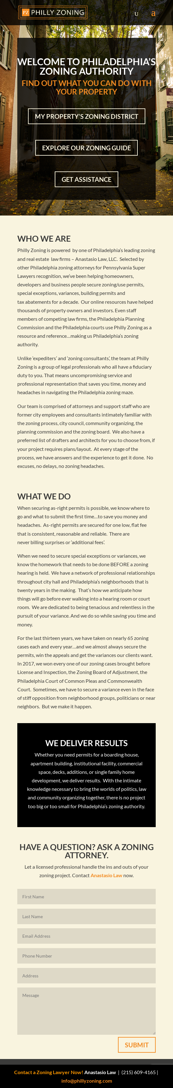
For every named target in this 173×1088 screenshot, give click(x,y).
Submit (137, 1045)
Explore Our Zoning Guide (86, 148)
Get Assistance (86, 179)
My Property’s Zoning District (86, 116)
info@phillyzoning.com (86, 1081)
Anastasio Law (106, 875)
